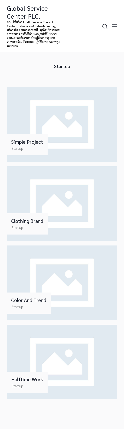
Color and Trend (28, 300)
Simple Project (27, 142)
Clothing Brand (27, 221)
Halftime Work (27, 379)
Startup (17, 148)
